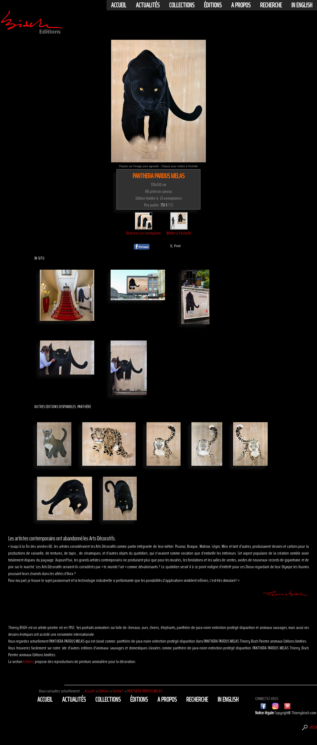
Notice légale (265, 712)
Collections (181, 5)
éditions (213, 5)
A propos (241, 5)
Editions (28, 661)
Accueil (118, 5)
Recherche (271, 5)
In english (301, 5)
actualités (148, 5)
